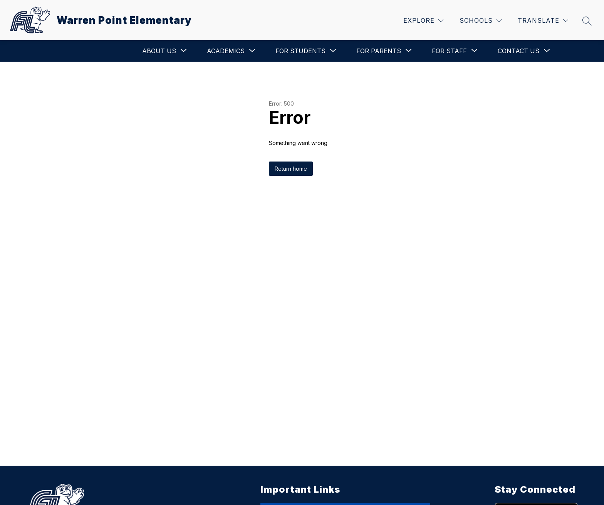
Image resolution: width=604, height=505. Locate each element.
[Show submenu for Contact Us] (518, 51)
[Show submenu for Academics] (226, 51)
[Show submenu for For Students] (300, 51)
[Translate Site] (543, 20)
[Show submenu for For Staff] (449, 51)
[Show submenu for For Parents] (378, 51)
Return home (291, 168)
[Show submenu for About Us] (159, 51)
